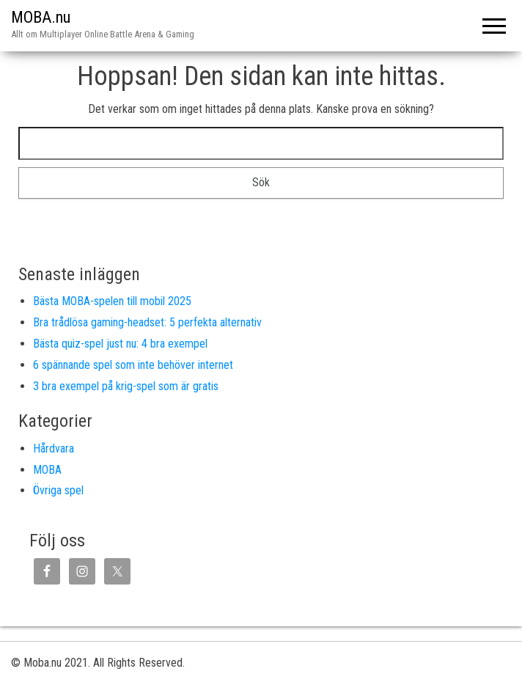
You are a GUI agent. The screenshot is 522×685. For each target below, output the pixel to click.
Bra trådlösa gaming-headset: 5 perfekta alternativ (147, 322)
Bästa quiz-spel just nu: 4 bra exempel (120, 344)
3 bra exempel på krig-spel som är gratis (125, 386)
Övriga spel (58, 490)
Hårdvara (53, 448)
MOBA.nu (40, 17)
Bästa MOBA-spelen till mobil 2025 (112, 301)
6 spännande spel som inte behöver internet (133, 365)
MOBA (47, 470)
